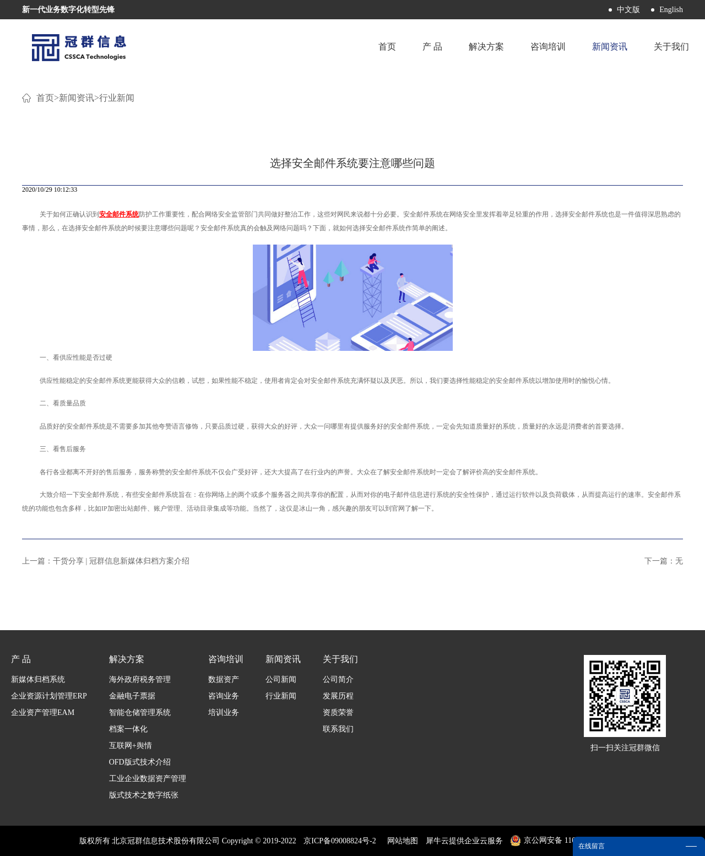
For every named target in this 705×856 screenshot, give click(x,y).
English (671, 10)
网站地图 (400, 841)
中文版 (628, 10)
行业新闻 (116, 97)
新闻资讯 (76, 97)
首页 (387, 46)
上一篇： (105, 561)
